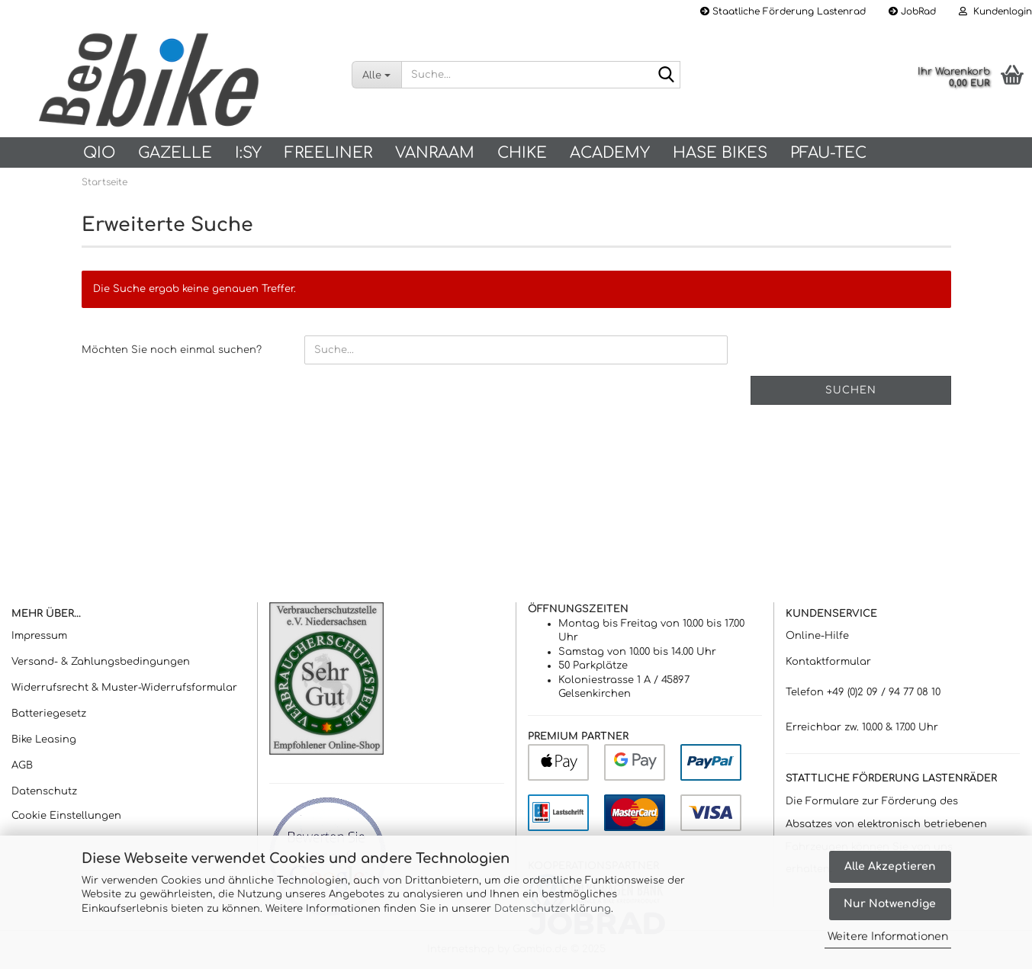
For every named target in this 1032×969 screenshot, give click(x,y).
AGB (22, 765)
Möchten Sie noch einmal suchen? (172, 350)
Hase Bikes (720, 153)
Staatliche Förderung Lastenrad (783, 11)
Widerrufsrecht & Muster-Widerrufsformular (124, 687)
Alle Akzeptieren (890, 866)
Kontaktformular (828, 661)
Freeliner (328, 153)
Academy (610, 153)
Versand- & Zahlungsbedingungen (100, 661)
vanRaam (434, 153)
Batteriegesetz (48, 713)
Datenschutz (44, 791)
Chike (522, 153)
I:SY (248, 153)
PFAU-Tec (828, 153)
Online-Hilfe (817, 635)
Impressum (39, 635)
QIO (99, 153)
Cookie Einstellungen (66, 815)
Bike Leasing (43, 739)
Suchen (850, 390)
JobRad (912, 11)
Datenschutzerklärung (552, 908)
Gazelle (175, 153)
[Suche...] (376, 74)
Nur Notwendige (890, 904)
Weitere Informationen (888, 936)
